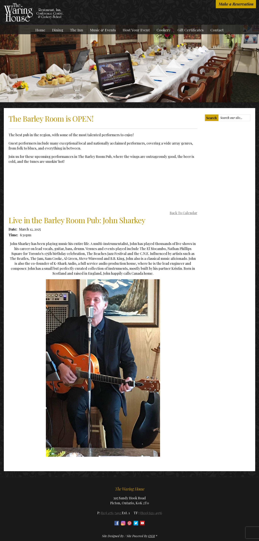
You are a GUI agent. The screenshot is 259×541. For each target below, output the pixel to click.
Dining (57, 29)
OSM (151, 536)
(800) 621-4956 (151, 513)
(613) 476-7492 (111, 513)
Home (40, 29)
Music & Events (103, 29)
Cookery (164, 29)
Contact (217, 29)
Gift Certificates (191, 29)
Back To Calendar (183, 213)
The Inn (76, 29)
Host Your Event (136, 29)
